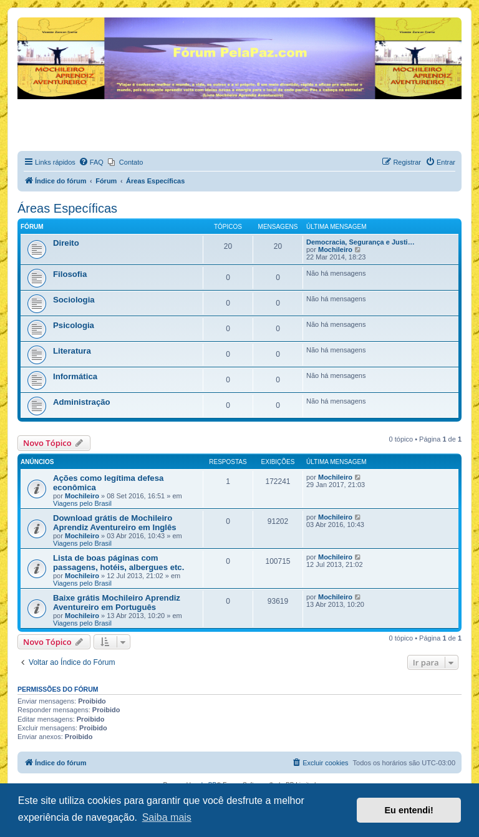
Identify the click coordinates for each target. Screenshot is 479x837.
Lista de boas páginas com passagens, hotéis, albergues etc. (118, 562)
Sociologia (74, 299)
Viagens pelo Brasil (82, 503)
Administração (81, 402)
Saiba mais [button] (166, 817)
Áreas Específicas (67, 208)
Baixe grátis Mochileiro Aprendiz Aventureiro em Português (116, 602)
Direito (66, 243)
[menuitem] (91, 162)
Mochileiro (335, 249)
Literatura (72, 351)
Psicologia (73, 325)
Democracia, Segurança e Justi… (360, 242)
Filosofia (70, 274)
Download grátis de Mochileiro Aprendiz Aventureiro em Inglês (115, 522)
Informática (75, 376)
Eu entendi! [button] (409, 810)
